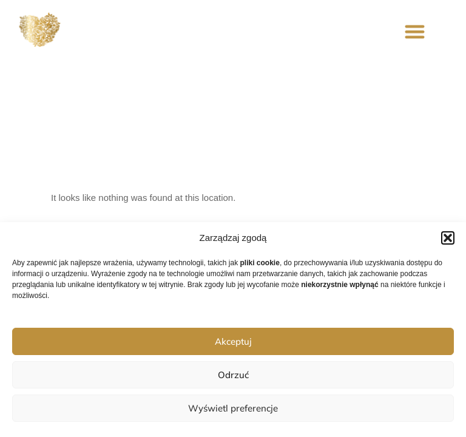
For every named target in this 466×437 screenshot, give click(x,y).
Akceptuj (233, 341)
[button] (448, 238)
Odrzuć (233, 375)
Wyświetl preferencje (233, 408)
